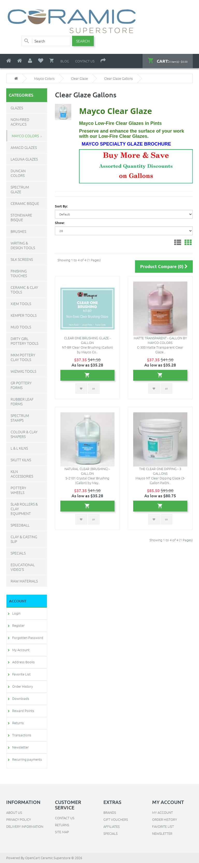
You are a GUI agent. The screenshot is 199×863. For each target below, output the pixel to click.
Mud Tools (21, 326)
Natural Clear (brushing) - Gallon (87, 471)
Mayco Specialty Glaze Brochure (126, 144)
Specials (18, 553)
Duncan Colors (18, 173)
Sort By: (61, 206)
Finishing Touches (19, 273)
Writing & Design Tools (23, 245)
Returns (18, 722)
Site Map (62, 831)
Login (16, 613)
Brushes (18, 231)
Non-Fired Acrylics (20, 122)
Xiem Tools (21, 303)
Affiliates (111, 826)
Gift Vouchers (115, 819)
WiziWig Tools (23, 371)
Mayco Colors (44, 78)
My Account (21, 649)
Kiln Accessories (22, 474)
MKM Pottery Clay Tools (23, 357)
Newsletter (20, 747)
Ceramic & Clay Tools (24, 289)
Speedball (20, 525)
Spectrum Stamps (20, 418)
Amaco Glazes (24, 147)
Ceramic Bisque (25, 203)
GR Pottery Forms (21, 385)
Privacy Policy (18, 819)
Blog (64, 61)
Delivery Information (24, 826)
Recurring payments (27, 759)
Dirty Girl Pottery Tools (24, 341)
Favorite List (21, 674)
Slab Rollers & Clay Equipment (24, 508)
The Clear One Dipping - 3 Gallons (160, 471)
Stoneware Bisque (21, 217)
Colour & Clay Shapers (24, 434)
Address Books (23, 661)
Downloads (20, 698)
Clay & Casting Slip (24, 539)
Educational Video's (23, 567)
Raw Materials (24, 581)
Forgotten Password (27, 637)
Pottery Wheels (18, 490)
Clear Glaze (79, 78)
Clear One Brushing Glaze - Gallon (87, 340)
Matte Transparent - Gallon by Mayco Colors (160, 340)
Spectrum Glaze (20, 189)
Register (18, 625)
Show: (60, 222)
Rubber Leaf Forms (22, 401)
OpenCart (32, 857)
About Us (14, 812)
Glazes (17, 107)
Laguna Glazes (24, 159)
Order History (22, 686)
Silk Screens (22, 259)
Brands (109, 812)
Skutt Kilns (21, 459)
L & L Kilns (19, 448)
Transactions (21, 734)
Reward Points (23, 710)
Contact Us (85, 61)
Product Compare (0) (164, 266)
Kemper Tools (24, 315)
